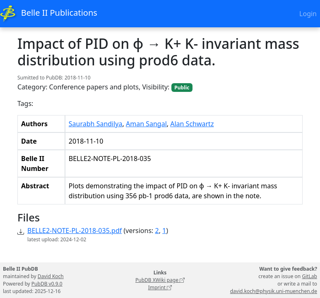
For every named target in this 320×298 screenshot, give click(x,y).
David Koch (51, 276)
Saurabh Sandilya (96, 123)
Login (308, 13)
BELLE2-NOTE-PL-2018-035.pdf (74, 230)
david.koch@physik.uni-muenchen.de (273, 291)
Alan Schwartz (192, 123)
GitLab (309, 276)
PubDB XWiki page (160, 280)
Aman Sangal (146, 123)
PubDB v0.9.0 (47, 283)
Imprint (160, 287)
